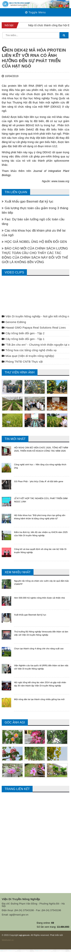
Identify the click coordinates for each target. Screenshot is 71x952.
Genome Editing (14, 322)
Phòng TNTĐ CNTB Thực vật (22, 361)
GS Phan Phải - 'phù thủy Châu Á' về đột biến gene (38, 481)
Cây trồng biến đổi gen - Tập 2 (23, 333)
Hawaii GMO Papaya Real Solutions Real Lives (34, 327)
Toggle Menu (35, 12)
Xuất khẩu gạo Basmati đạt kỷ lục (27, 201)
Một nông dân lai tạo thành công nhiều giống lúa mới (39, 699)
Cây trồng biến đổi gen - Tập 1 (23, 339)
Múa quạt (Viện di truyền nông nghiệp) (28, 355)
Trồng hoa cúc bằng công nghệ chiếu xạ (29, 350)
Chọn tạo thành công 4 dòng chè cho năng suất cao (38, 648)
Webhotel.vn (8, 940)
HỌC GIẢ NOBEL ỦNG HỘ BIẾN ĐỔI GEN (34, 242)
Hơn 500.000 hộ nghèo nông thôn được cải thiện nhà (39, 598)
